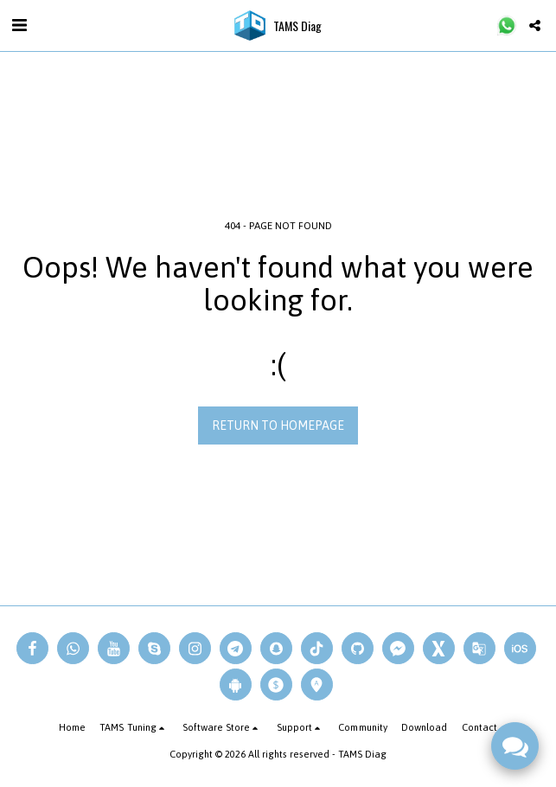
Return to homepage (278, 425)
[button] (19, 25)
